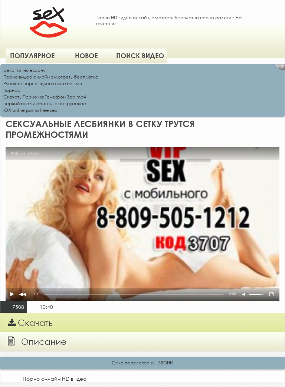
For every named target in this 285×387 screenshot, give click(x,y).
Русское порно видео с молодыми (42, 83)
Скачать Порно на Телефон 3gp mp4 (44, 97)
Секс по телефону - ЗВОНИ (142, 363)
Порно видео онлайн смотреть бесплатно (50, 77)
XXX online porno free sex (30, 110)
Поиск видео (140, 55)
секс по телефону (24, 70)
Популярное (32, 55)
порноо (11, 90)
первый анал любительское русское (44, 103)
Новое (86, 55)
